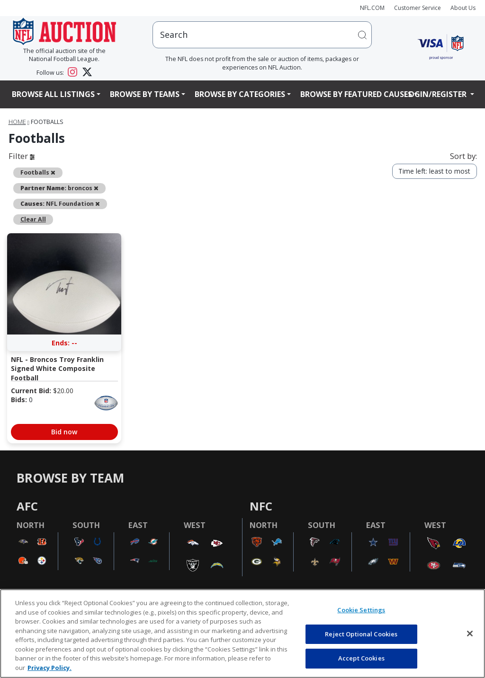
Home (17, 122)
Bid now (64, 431)
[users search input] (262, 34)
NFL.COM (372, 8)
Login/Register (436, 94)
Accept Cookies (361, 658)
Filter (22, 155)
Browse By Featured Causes (356, 94)
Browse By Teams (145, 94)
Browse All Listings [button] (53, 94)
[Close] (469, 633)
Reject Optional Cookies (361, 634)
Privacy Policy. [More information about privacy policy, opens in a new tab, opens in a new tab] (49, 667)
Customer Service (417, 8)
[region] (242, 633)
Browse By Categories (240, 94)
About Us (463, 8)
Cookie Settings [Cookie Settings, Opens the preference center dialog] (361, 610)
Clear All (33, 219)
